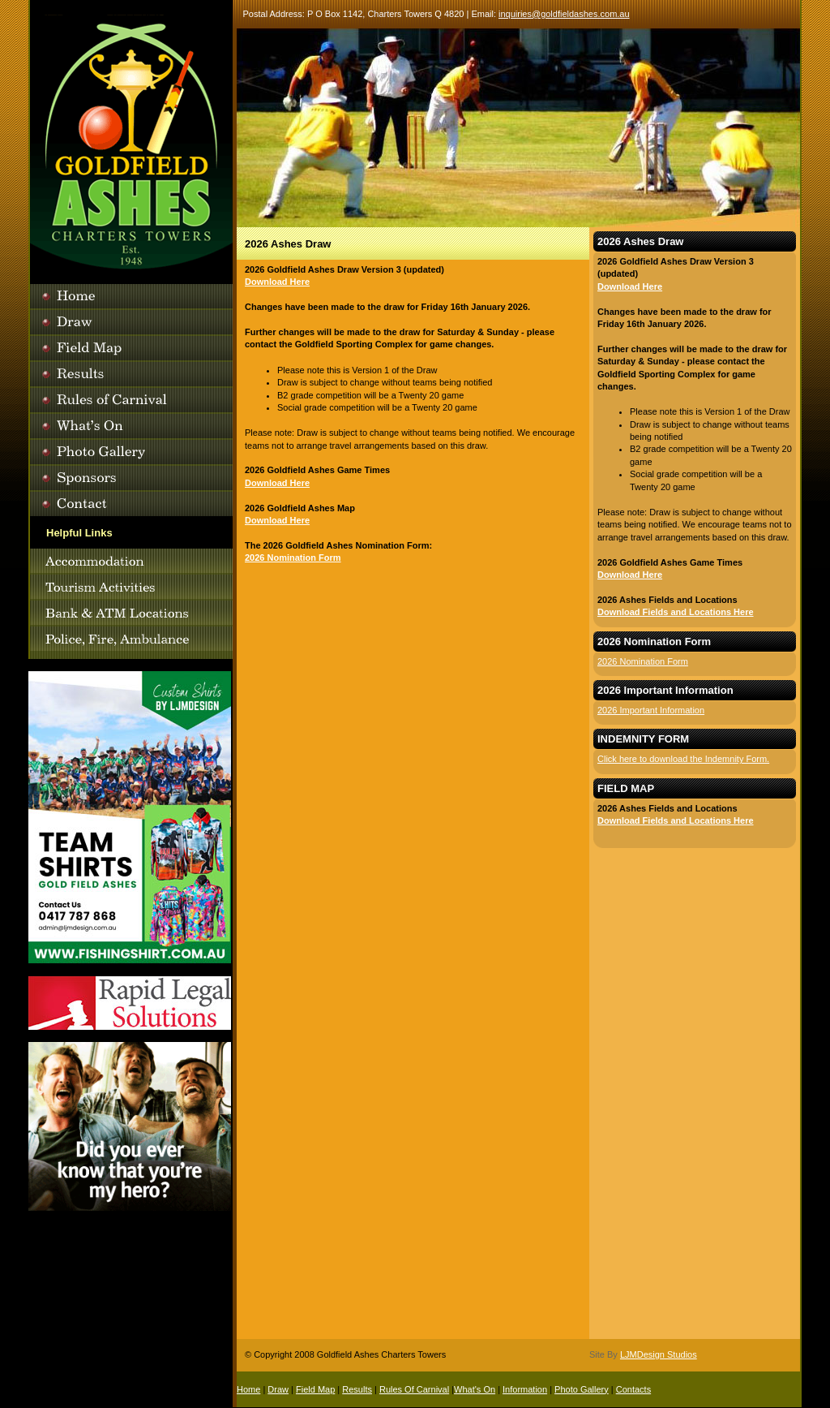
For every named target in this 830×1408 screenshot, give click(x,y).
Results (357, 1389)
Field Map (315, 1389)
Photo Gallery (581, 1389)
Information (525, 1389)
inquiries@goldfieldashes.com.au (564, 14)
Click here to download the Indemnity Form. (683, 759)
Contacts (633, 1389)
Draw (278, 1389)
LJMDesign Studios (658, 1354)
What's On (474, 1389)
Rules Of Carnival (414, 1389)
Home (248, 1389)
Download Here (277, 281)
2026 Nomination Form (293, 557)
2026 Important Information (650, 710)
